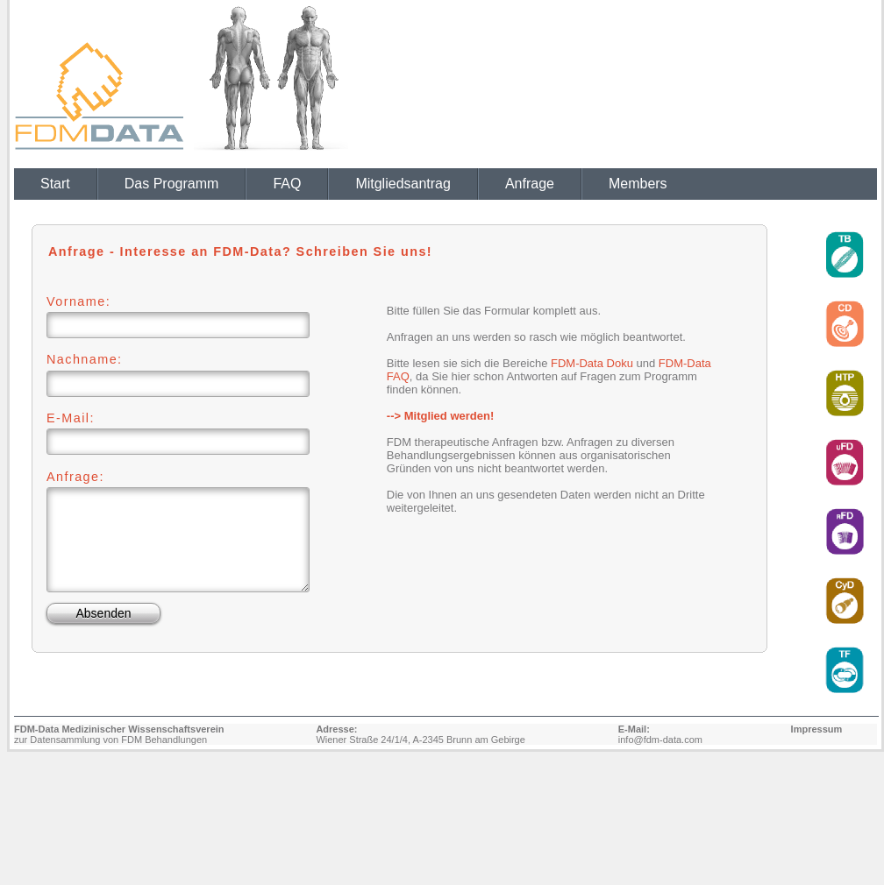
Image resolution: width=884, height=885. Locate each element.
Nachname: (84, 359)
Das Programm (172, 183)
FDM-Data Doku (592, 363)
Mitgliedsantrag (403, 183)
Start (55, 183)
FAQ (287, 183)
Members (638, 183)
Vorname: (78, 301)
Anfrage (529, 183)
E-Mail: (70, 418)
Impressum (817, 729)
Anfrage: (75, 477)
